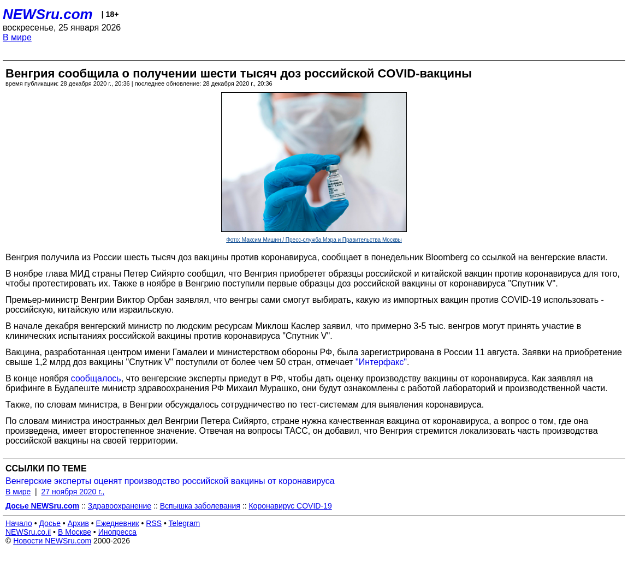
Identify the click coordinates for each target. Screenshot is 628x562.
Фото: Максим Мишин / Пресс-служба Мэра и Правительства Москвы (314, 240)
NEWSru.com (48, 14)
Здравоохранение (119, 505)
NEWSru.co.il (28, 532)
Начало (18, 523)
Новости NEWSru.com (52, 540)
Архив (78, 523)
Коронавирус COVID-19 (289, 505)
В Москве (74, 532)
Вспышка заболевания (200, 505)
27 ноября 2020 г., (72, 491)
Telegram (184, 523)
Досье (50, 523)
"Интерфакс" (381, 362)
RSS (154, 523)
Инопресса (117, 532)
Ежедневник (117, 523)
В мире (17, 37)
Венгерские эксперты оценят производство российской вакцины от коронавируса (170, 481)
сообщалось (96, 378)
